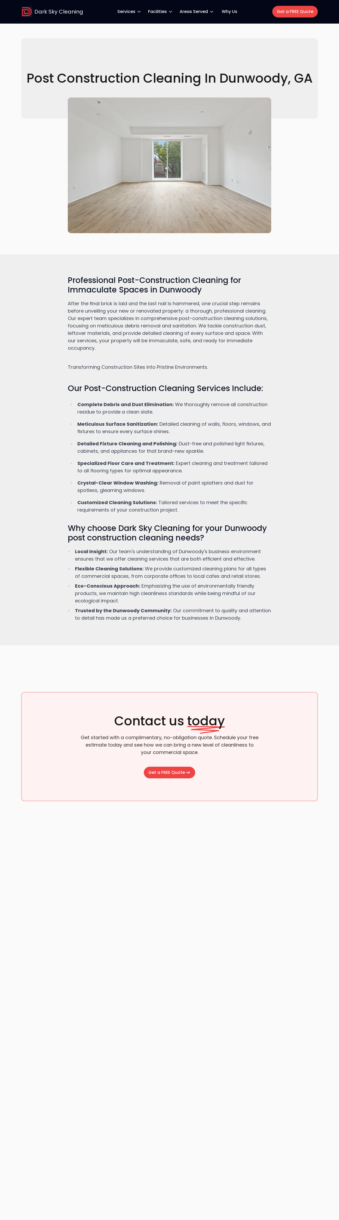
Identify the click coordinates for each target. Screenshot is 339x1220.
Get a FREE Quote (295, 11)
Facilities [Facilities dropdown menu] (160, 11)
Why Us (229, 11)
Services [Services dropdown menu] (129, 11)
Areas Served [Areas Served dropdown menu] (197, 11)
